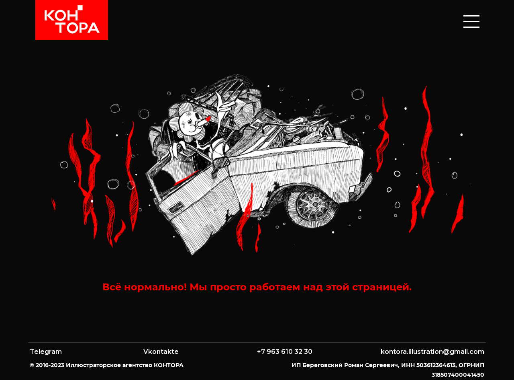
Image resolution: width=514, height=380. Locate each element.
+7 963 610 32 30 (284, 351)
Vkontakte (161, 351)
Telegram (46, 351)
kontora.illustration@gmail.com (432, 351)
